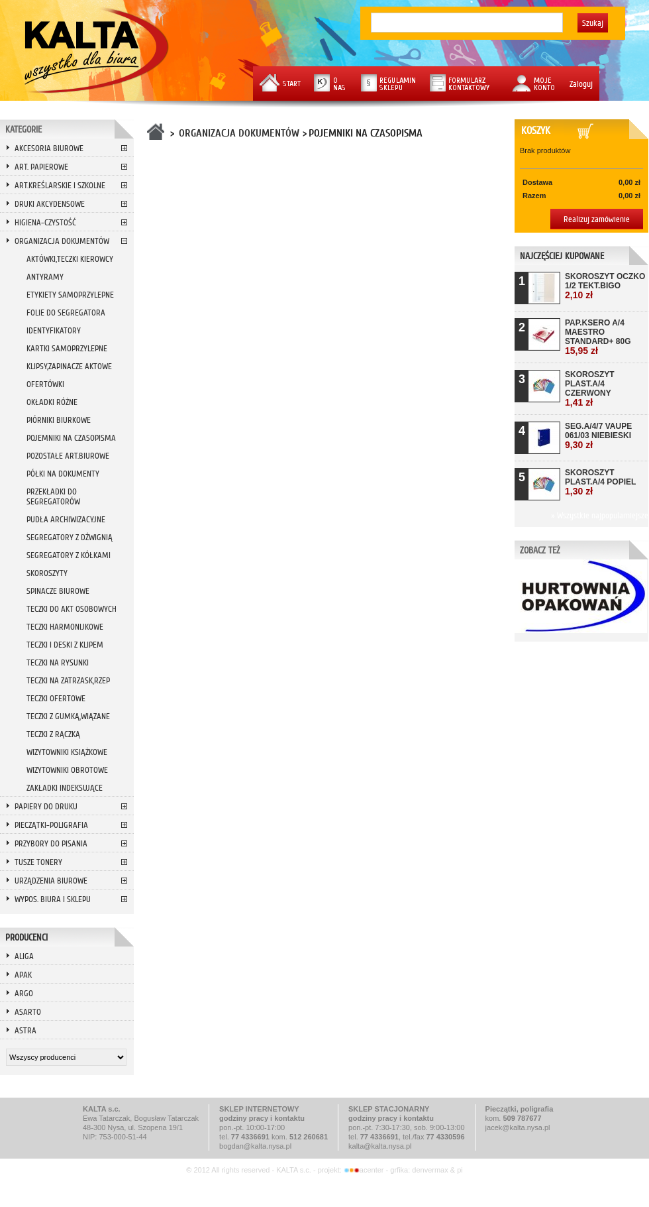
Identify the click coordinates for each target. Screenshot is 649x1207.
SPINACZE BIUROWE (57, 591)
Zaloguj (581, 84)
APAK (23, 975)
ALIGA (24, 956)
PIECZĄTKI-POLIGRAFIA (51, 825)
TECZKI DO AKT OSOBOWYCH (71, 609)
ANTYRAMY (45, 277)
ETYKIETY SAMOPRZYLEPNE (70, 295)
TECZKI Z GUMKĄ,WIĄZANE (68, 716)
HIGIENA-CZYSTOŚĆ (45, 222)
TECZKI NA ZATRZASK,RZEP (68, 680)
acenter (365, 1170)
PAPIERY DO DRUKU (46, 806)
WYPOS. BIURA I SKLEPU (53, 899)
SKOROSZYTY (47, 573)
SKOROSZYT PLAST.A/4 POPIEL (600, 482)
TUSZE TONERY (38, 862)
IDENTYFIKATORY (53, 330)
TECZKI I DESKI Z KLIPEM (64, 645)
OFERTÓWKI (45, 384)
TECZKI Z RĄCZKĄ (53, 734)
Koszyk (538, 131)
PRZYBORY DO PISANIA (51, 843)
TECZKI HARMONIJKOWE (64, 627)
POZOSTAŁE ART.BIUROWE (67, 456)
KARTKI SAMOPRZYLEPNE (66, 348)
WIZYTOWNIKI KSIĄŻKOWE (66, 752)
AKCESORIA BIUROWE (49, 148)
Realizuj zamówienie (597, 219)
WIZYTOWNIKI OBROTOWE (67, 770)
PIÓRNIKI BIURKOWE (58, 420)
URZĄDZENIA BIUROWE (51, 881)
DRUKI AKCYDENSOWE (50, 204)
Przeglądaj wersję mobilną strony (324, 1189)
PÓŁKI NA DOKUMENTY (62, 474)
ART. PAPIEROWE (41, 167)
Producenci (26, 938)
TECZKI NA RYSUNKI (57, 662)
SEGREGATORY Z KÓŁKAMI (68, 555)
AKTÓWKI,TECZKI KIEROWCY (69, 259)
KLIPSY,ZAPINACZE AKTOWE (69, 366)
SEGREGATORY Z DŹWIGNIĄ (69, 537)
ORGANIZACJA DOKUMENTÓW (62, 241)
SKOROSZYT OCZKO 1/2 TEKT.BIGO (605, 286)
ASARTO (28, 1012)
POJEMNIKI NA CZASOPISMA (71, 438)
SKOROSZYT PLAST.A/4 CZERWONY (590, 389)
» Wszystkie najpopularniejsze (599, 515)
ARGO (24, 993)
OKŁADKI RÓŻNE (51, 402)
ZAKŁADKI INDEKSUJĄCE (64, 788)
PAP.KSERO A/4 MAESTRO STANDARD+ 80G (597, 337)
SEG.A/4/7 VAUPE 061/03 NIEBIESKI (598, 436)
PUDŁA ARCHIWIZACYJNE (65, 519)
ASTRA (25, 1030)
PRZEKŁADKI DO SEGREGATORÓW (53, 496)
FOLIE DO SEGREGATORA (65, 312)
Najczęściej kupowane (562, 256)
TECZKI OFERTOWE (55, 698)
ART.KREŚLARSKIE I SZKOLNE (60, 185)
